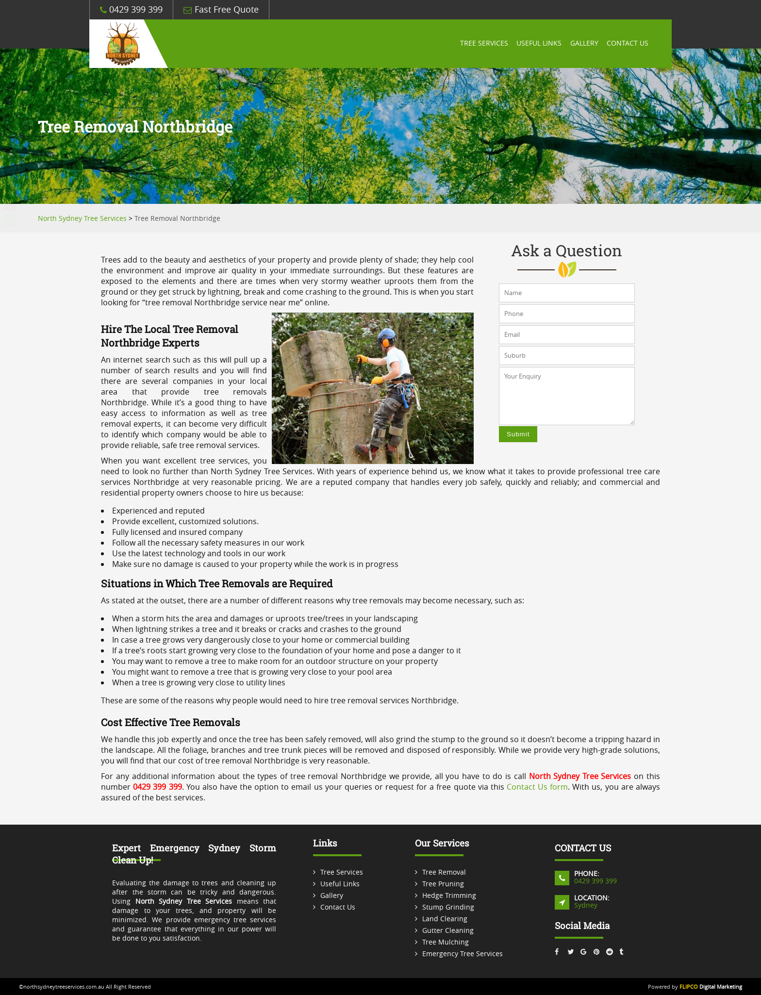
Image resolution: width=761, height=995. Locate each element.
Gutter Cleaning (448, 930)
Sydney (585, 905)
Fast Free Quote (221, 9)
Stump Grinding (448, 907)
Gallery (582, 43)
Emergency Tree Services (462, 953)
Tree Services (480, 43)
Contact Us (627, 43)
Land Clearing (444, 918)
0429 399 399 (131, 9)
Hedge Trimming (449, 895)
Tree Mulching (445, 941)
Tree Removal (444, 872)
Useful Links (536, 43)
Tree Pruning (443, 883)
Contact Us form (537, 786)
